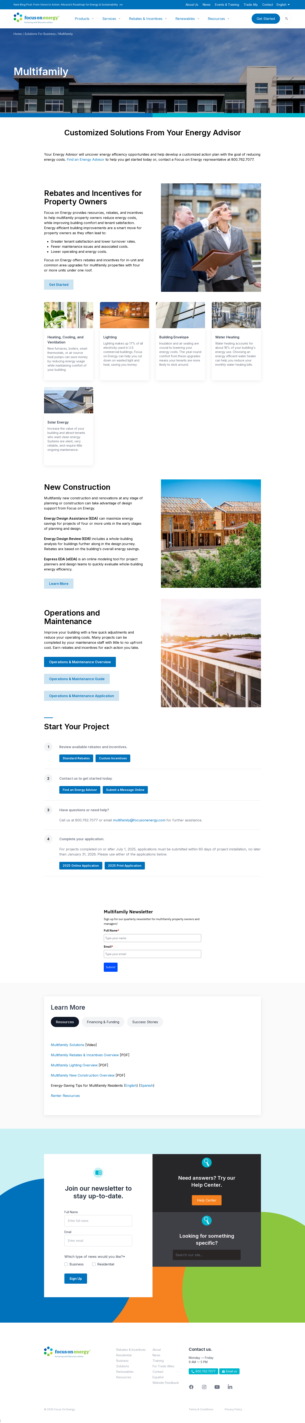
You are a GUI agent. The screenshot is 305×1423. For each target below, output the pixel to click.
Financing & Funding (103, 1022)
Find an (73, 159)
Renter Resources (65, 1096)
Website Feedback (165, 1382)
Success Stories (145, 1022)
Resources (216, 19)
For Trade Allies (163, 1366)
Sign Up (75, 1278)
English (131, 1085)
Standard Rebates (76, 758)
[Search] (207, 1255)
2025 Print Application (124, 865)
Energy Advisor (91, 159)
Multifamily (65, 34)
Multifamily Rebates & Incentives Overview (85, 1055)
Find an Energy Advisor (80, 790)
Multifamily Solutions (67, 1045)
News (207, 4)
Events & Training (227, 4)
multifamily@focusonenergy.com (139, 820)
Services (109, 19)
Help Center (206, 1200)
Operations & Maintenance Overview (80, 662)
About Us (192, 4)
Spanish (146, 1085)
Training (158, 1360)
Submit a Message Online (125, 790)
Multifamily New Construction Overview (83, 1075)
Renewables (185, 19)
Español (158, 1377)
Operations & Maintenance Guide (77, 679)
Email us (229, 1371)
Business (122, 1360)
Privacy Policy (233, 1409)
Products (82, 19)
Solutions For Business (40, 34)
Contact (267, 4)
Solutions (122, 1366)
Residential (124, 1355)
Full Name (111, 930)
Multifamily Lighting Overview (74, 1065)
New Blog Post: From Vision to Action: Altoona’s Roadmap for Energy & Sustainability (68, 4)
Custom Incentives (113, 758)
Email (108, 946)
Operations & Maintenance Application (81, 696)
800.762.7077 (203, 1371)
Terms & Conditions (201, 1409)
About (156, 1349)
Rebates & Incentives (145, 19)
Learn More (58, 583)
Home (18, 34)
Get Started (266, 19)
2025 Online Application (81, 865)
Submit (110, 967)
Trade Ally (251, 4)
